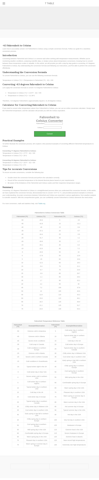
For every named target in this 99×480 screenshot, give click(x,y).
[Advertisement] (49, 14)
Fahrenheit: (40, 123)
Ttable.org (41, 203)
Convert (50, 134)
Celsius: (40, 127)
